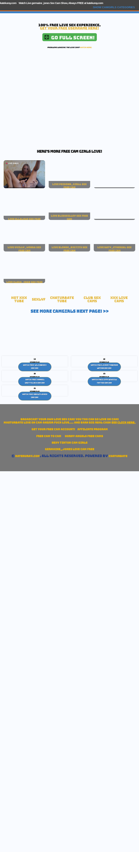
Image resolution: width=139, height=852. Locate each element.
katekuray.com (8, 3)
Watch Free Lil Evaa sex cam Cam (35, 366)
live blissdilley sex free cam (69, 217)
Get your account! (53, 429)
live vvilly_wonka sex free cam (24, 249)
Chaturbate (118, 456)
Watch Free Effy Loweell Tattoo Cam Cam (104, 381)
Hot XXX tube (19, 299)
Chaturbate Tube (62, 299)
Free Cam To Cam (48, 436)
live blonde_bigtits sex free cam (69, 249)
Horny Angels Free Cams (84, 436)
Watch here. (86, 47)
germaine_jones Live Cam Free (69, 449)
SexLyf (38, 299)
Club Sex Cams (92, 299)
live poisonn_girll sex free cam (69, 186)
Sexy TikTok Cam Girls (69, 442)
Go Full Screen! (70, 37)
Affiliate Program (92, 429)
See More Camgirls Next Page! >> (70, 311)
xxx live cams (119, 299)
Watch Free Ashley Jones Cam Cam (34, 396)
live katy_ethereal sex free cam (114, 249)
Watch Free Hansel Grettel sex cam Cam (35, 381)
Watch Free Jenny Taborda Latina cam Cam (104, 366)
